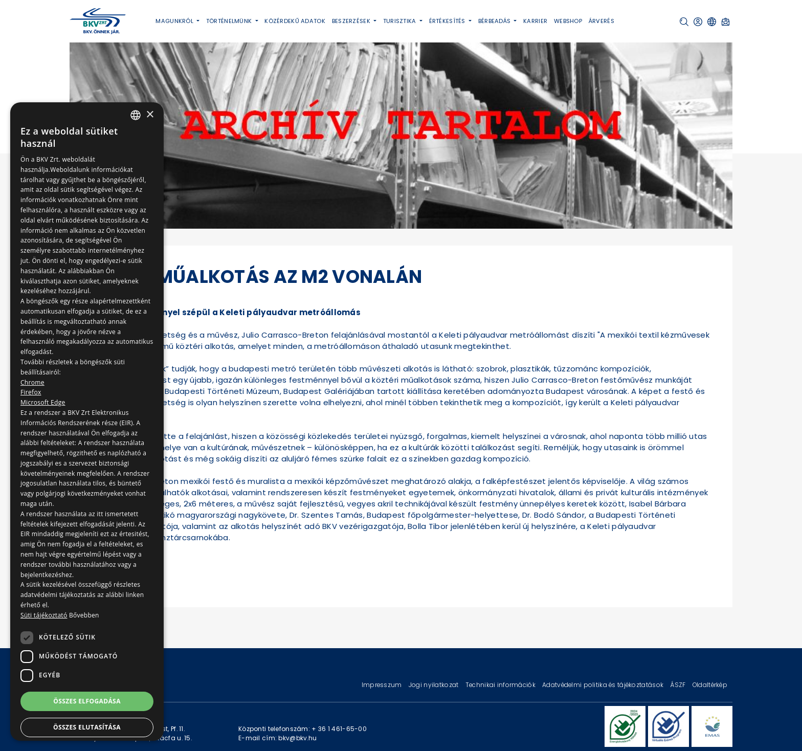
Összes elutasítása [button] (87, 727)
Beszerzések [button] (352, 21)
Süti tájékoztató (43, 615)
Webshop (568, 21)
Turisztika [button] (400, 21)
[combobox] (135, 115)
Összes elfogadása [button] (87, 701)
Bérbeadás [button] (495, 21)
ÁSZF (678, 684)
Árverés (601, 21)
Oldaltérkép (710, 684)
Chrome (32, 382)
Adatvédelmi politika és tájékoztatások (603, 684)
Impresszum (383, 684)
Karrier (535, 21)
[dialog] (87, 421)
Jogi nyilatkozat (434, 684)
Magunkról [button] (175, 21)
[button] (684, 22)
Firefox (30, 392)
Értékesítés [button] (448, 21)
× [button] (149, 115)
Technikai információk (501, 684)
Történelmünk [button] (230, 21)
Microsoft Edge (42, 402)
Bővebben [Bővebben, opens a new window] (84, 615)
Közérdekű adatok (294, 21)
